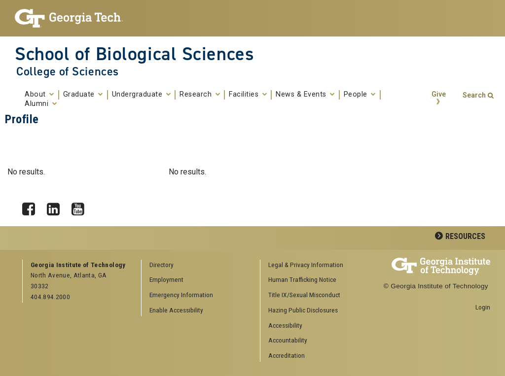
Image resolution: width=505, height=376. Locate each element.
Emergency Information (181, 295)
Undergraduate (141, 94)
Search (474, 95)
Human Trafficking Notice (302, 279)
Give (439, 94)
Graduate (83, 94)
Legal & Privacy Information (305, 265)
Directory (161, 265)
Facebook (32, 206)
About (39, 94)
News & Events (305, 94)
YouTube (81, 206)
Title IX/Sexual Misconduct (304, 295)
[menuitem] (316, 265)
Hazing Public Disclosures (303, 310)
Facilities (248, 94)
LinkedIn (57, 206)
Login (482, 307)
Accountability (287, 340)
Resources (465, 236)
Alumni (41, 104)
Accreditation (286, 355)
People (360, 94)
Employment (166, 279)
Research (200, 94)
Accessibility (285, 325)
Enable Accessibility (176, 310)
